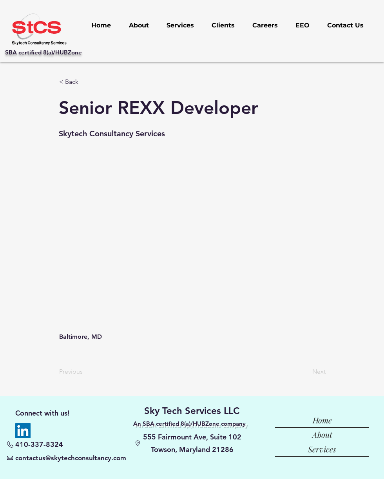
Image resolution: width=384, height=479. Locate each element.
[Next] (306, 372)
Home (322, 420)
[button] (85, 82)
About (322, 434)
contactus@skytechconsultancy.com (70, 458)
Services (322, 449)
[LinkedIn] (23, 430)
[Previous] (85, 372)
